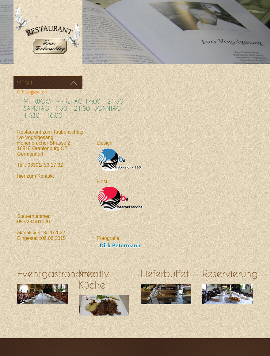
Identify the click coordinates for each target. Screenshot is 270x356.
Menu (24, 82)
